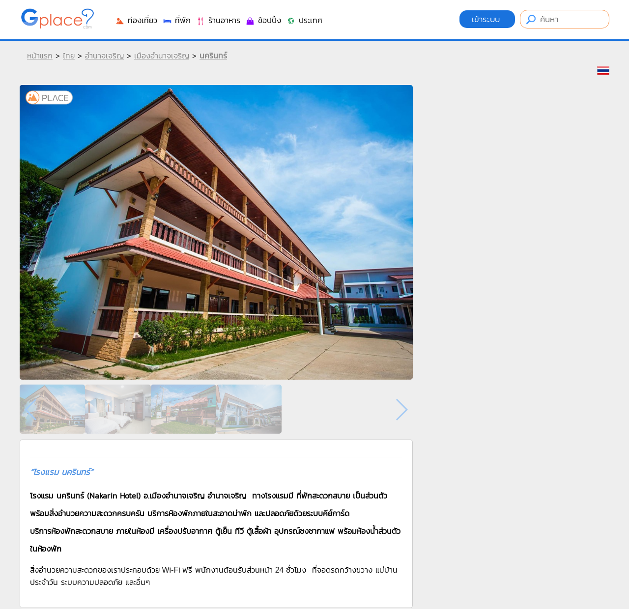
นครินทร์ (213, 55)
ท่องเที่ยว (136, 20)
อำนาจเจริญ (104, 55)
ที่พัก (176, 20)
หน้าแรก (40, 55)
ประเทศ (304, 20)
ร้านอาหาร (218, 20)
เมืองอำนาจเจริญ (161, 55)
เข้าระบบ (487, 19)
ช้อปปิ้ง (263, 20)
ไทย (69, 55)
